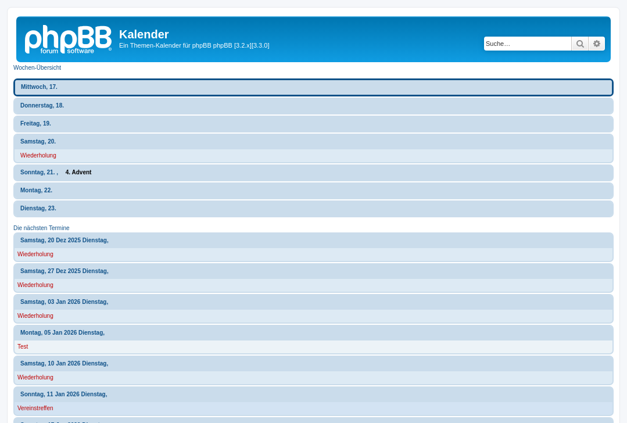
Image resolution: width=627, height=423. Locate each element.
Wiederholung (38, 155)
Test (22, 346)
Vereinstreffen (35, 408)
